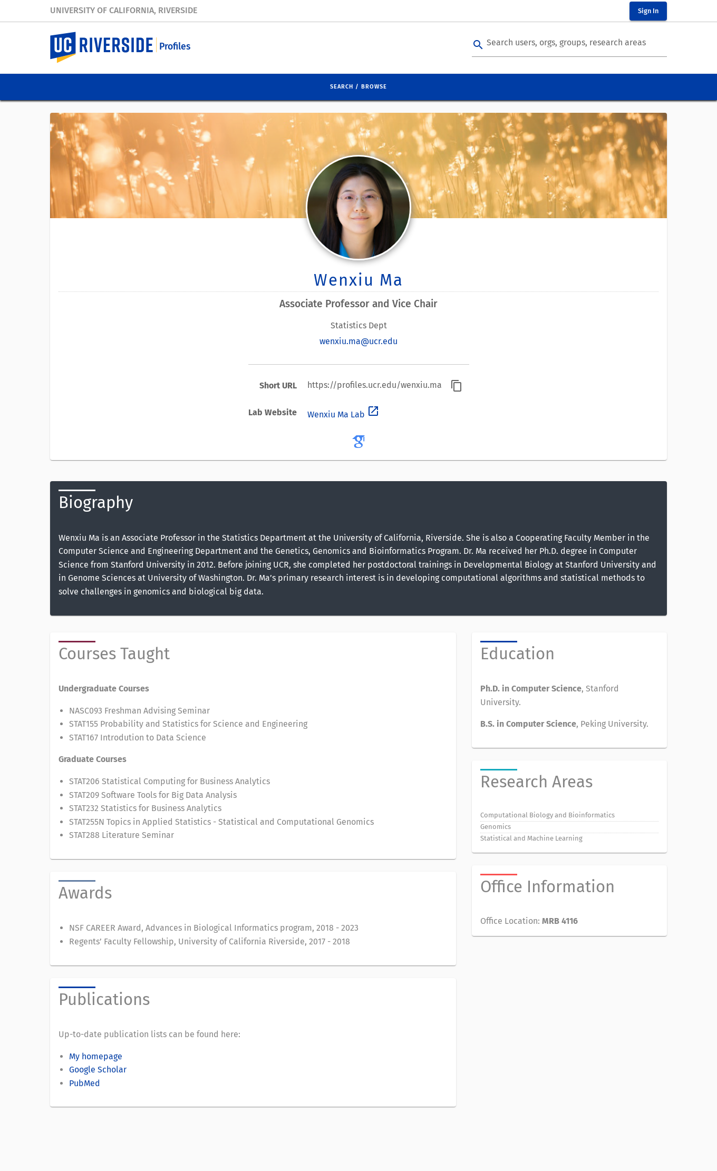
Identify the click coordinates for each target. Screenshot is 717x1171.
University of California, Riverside (123, 10)
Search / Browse (358, 86)
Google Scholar (98, 1070)
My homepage (95, 1056)
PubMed (84, 1083)
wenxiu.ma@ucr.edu (358, 341)
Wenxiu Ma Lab (343, 414)
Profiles (174, 46)
